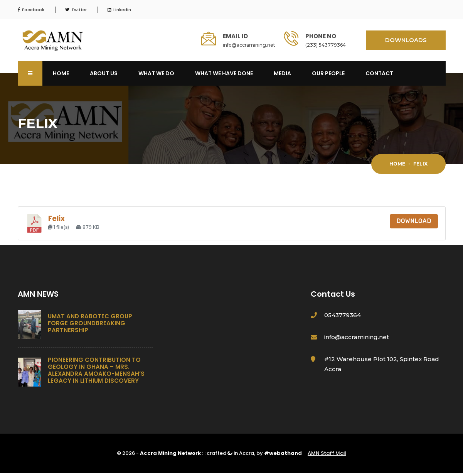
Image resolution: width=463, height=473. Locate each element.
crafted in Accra (230, 453)
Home (61, 73)
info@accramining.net (249, 45)
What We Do (156, 73)
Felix (56, 218)
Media (282, 73)
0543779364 (342, 315)
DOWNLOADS (406, 40)
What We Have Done (224, 73)
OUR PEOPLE (328, 73)
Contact (379, 73)
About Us (104, 73)
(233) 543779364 (325, 45)
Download (413, 221)
